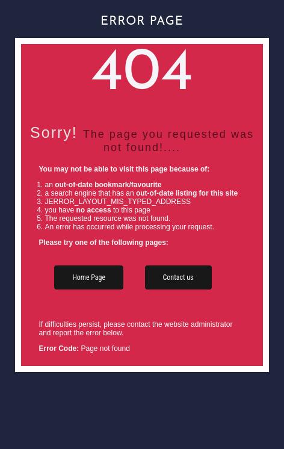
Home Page (88, 277)
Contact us (178, 277)
